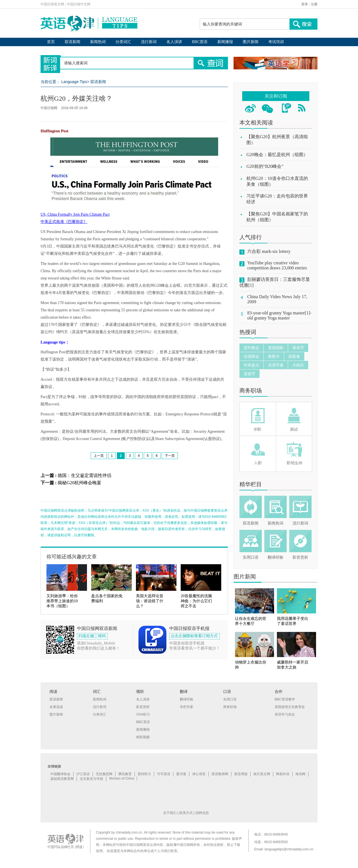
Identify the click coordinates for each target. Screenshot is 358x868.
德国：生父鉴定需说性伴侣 (84, 475)
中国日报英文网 (52, 4)
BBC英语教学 (285, 699)
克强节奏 (276, 365)
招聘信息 (202, 813)
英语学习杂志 (285, 714)
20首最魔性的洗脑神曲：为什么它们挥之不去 (196, 601)
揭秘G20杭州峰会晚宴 (79, 482)
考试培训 (276, 42)
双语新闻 (72, 42)
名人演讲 (174, 42)
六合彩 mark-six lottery (269, 251)
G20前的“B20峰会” (264, 166)
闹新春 (294, 356)
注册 (314, 4)
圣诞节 (249, 373)
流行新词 (149, 42)
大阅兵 (298, 365)
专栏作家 (186, 707)
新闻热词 (98, 42)
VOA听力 (143, 714)
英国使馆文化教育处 (290, 707)
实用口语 (250, 557)
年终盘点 (251, 365)
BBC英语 (200, 42)
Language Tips (74, 81)
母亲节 (298, 347)
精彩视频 (143, 737)
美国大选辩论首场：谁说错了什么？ (149, 601)
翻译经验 (275, 557)
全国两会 (251, 356)
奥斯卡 (274, 356)
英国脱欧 (276, 347)
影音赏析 (300, 557)
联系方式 (186, 813)
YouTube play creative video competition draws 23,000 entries (277, 265)
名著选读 (56, 707)
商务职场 (250, 390)
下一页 (170, 456)
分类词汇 (123, 42)
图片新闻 (250, 42)
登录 (304, 4)
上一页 (99, 456)
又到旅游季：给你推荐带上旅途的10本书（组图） (62, 601)
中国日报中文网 (78, 4)
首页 (51, 42)
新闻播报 (225, 42)
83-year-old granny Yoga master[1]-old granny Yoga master (279, 315)
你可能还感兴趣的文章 (71, 556)
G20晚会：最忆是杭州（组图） (277, 154)
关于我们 (169, 813)
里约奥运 (251, 347)
